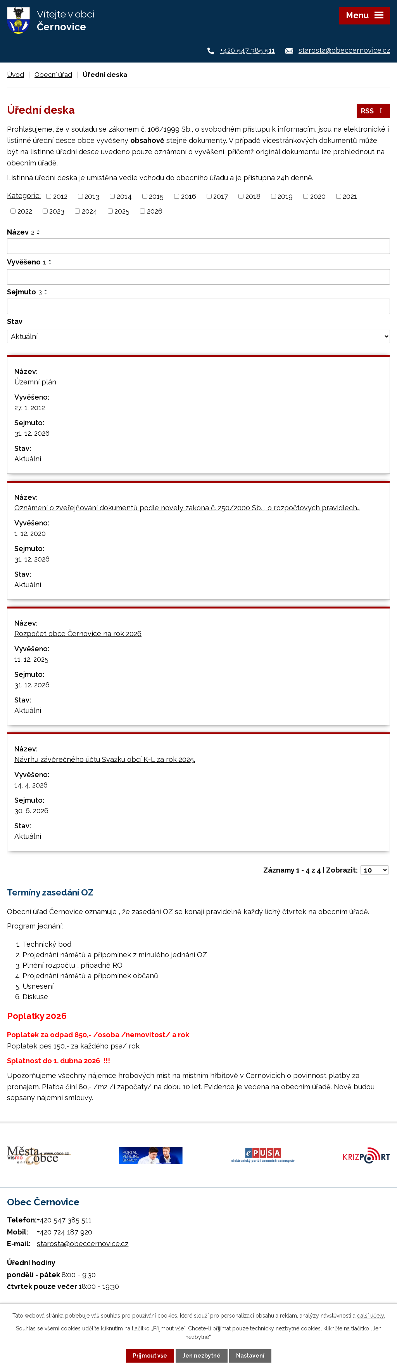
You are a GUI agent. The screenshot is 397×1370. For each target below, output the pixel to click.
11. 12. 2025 (31, 659)
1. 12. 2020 (30, 533)
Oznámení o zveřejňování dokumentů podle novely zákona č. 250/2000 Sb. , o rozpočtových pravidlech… (187, 508)
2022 (24, 211)
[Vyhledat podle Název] (198, 246)
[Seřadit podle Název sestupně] (39, 233)
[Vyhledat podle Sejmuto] (198, 306)
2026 (154, 211)
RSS (373, 111)
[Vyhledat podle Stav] (198, 337)
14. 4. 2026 (31, 785)
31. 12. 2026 (32, 433)
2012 (60, 196)
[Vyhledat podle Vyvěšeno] (198, 277)
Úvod (15, 74)
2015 (156, 196)
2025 (121, 211)
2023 (56, 211)
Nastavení (250, 1356)
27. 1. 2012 (29, 407)
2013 (92, 196)
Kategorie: (24, 195)
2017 (220, 196)
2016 (188, 196)
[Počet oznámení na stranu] (374, 870)
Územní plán (35, 382)
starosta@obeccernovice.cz (344, 50)
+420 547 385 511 (247, 50)
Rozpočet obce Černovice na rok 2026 (78, 633)
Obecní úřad (53, 74)
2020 (318, 196)
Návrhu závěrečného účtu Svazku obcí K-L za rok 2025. (104, 759)
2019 (285, 196)
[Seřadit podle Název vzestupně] (39, 230)
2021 (350, 196)
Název (21, 232)
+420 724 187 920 (64, 1232)
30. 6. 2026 (31, 811)
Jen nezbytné (202, 1356)
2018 (253, 196)
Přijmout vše (150, 1356)
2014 (124, 196)
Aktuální (27, 459)
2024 (89, 211)
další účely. (371, 1316)
